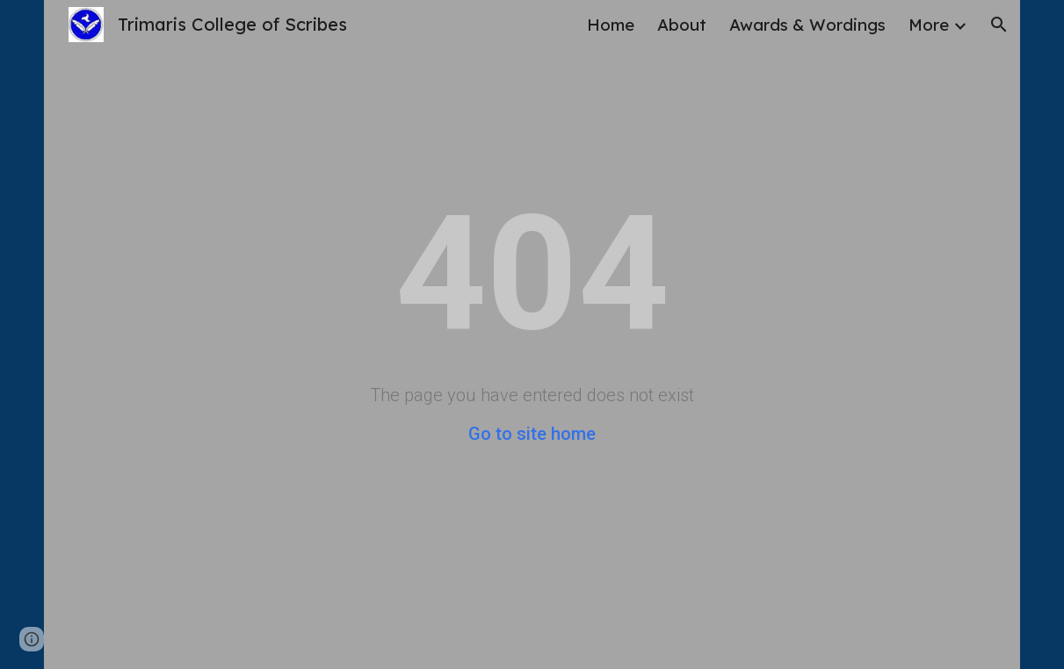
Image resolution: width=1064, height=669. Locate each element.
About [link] (681, 24)
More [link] (928, 24)
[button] (999, 25)
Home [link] (610, 24)
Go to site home (532, 433)
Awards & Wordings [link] (807, 24)
